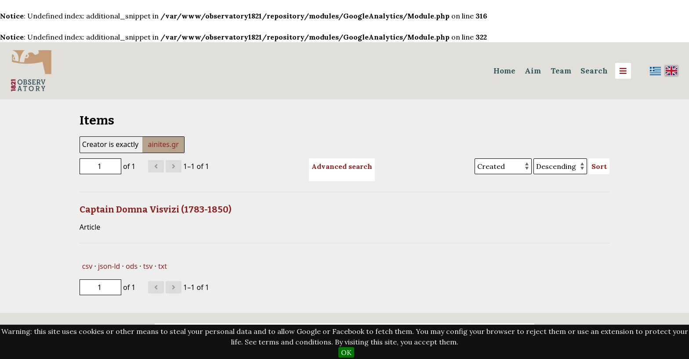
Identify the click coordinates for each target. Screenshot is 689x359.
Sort (599, 166)
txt (162, 266)
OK (346, 352)
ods (132, 266)
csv (87, 266)
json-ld (109, 266)
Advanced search (342, 166)
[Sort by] (503, 166)
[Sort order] (560, 166)
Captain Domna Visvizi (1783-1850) (156, 209)
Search (594, 71)
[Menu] (623, 71)
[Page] (100, 166)
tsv (148, 266)
